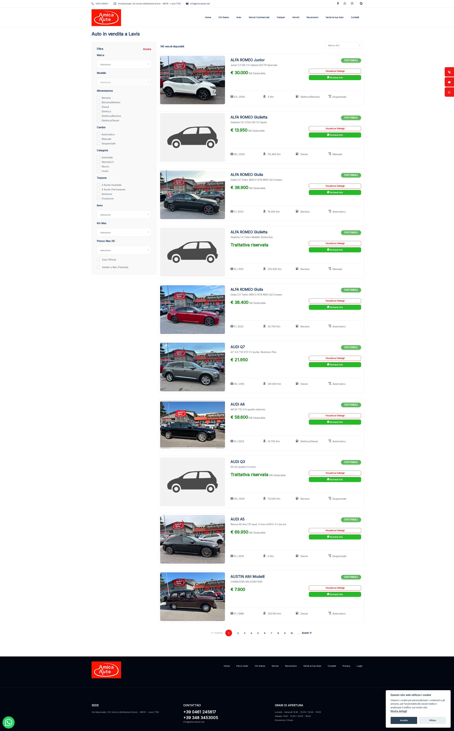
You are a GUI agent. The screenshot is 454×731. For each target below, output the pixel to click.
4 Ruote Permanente (113, 189)
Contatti (332, 666)
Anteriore (107, 194)
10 (292, 633)
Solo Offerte (108, 259)
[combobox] (124, 64)
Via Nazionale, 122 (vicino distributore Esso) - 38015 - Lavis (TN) (147, 3)
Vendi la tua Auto (312, 666)
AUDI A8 (238, 404)
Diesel (105, 106)
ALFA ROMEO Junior (248, 60)
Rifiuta (432, 720)
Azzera (147, 49)
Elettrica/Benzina (111, 116)
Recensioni (291, 666)
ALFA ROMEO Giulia (247, 175)
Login (359, 666)
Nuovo (105, 166)
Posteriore (108, 198)
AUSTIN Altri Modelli (248, 577)
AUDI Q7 (238, 347)
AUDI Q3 (238, 462)
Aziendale (107, 157)
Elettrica (106, 111)
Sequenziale (109, 143)
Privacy (346, 666)
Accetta (404, 720)
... (298, 633)
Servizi (275, 666)
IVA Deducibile (257, 73)
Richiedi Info (335, 77)
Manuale (106, 139)
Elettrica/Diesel (110, 120)
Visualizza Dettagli (335, 71)
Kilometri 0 (108, 162)
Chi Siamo (260, 666)
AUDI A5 (237, 519)
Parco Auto (242, 666)
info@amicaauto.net (198, 3)
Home (227, 666)
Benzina (106, 97)
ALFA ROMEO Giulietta (249, 117)
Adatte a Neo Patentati (114, 267)
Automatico (108, 134)
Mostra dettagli (399, 711)
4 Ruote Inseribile (112, 185)
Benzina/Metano (111, 102)
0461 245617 (100, 3)
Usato (105, 171)
